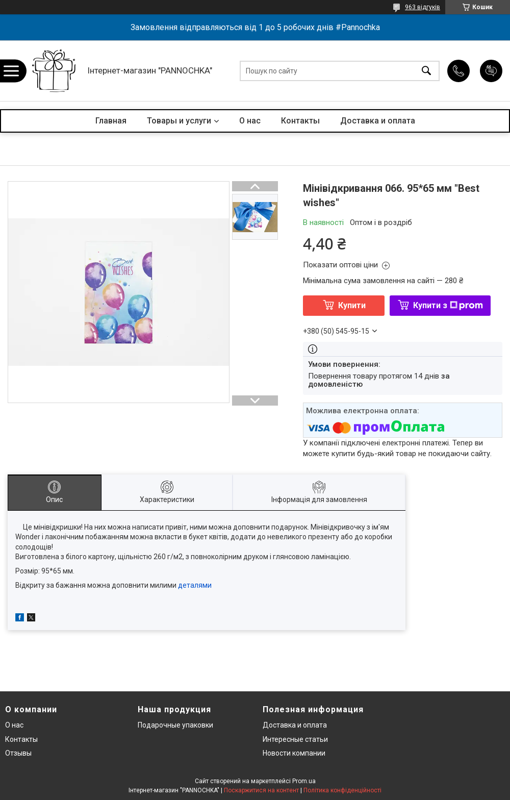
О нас (250, 121)
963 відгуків (422, 7)
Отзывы (18, 753)
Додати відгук (491, 71)
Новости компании (294, 753)
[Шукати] (426, 70)
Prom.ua (304, 781)
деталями (194, 585)
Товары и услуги (179, 121)
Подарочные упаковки (175, 725)
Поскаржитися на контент (261, 790)
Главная (110, 121)
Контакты (300, 121)
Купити (352, 305)
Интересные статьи (295, 739)
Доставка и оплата (377, 121)
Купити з (448, 305)
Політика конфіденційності (342, 790)
